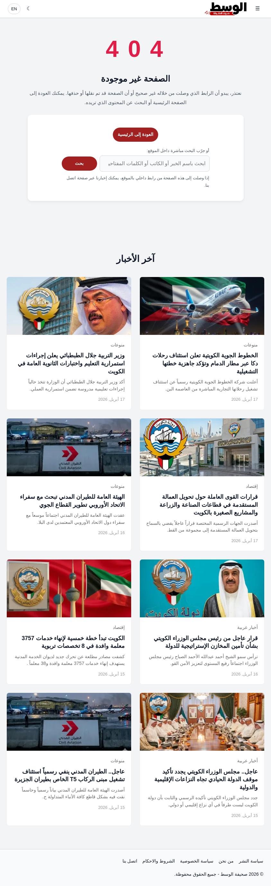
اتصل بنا (130, 861)
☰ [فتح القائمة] (257, 8)
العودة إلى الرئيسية (135, 134)
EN (14, 8)
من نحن (226, 861)
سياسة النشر (251, 861)
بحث (79, 163)
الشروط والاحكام (158, 861)
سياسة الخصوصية (196, 861)
